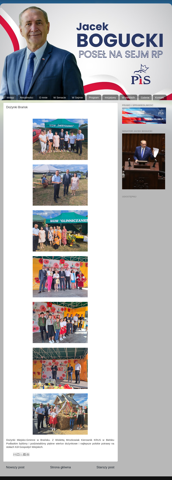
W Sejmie (77, 97)
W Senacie (59, 97)
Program (94, 97)
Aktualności (26, 97)
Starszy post (105, 467)
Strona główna (60, 467)
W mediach (128, 97)
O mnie (43, 97)
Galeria (145, 97)
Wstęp (10, 97)
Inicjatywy (110, 97)
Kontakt (159, 97)
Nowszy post (15, 467)
